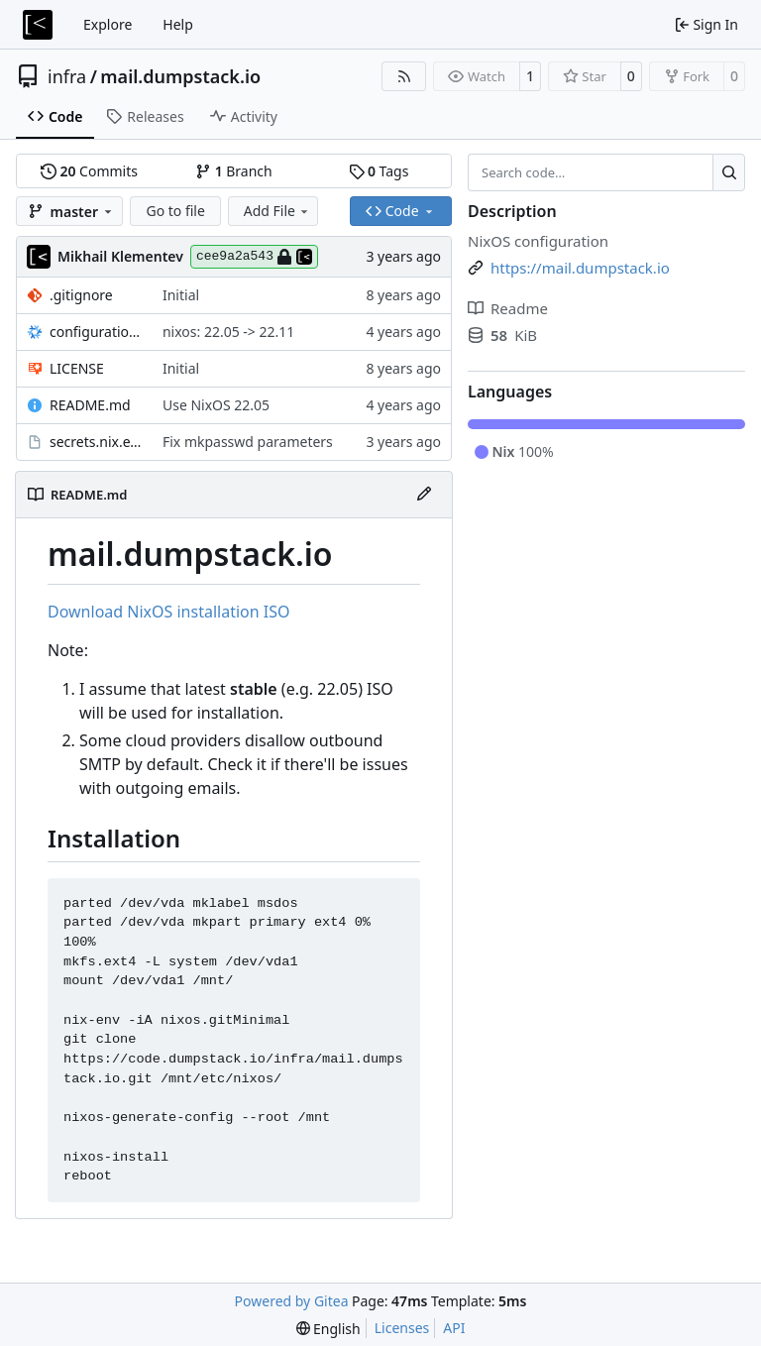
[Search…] (728, 172)
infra (67, 76)
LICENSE (77, 368)
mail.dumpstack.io (180, 76)
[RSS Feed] (404, 76)
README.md (90, 404)
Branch (233, 171)
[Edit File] (424, 494)
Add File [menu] (277, 210)
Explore (107, 24)
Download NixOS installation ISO (168, 611)
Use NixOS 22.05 (216, 404)
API (454, 1327)
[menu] (328, 1328)
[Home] (37, 25)
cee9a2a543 (254, 257)
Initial (181, 294)
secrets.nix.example (96, 441)
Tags (379, 171)
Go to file (175, 210)
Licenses (402, 1327)
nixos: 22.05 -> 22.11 (228, 331)
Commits (89, 171)
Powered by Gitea (292, 1300)
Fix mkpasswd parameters (248, 441)
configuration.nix (96, 331)
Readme (508, 308)
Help (178, 24)
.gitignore (81, 294)
